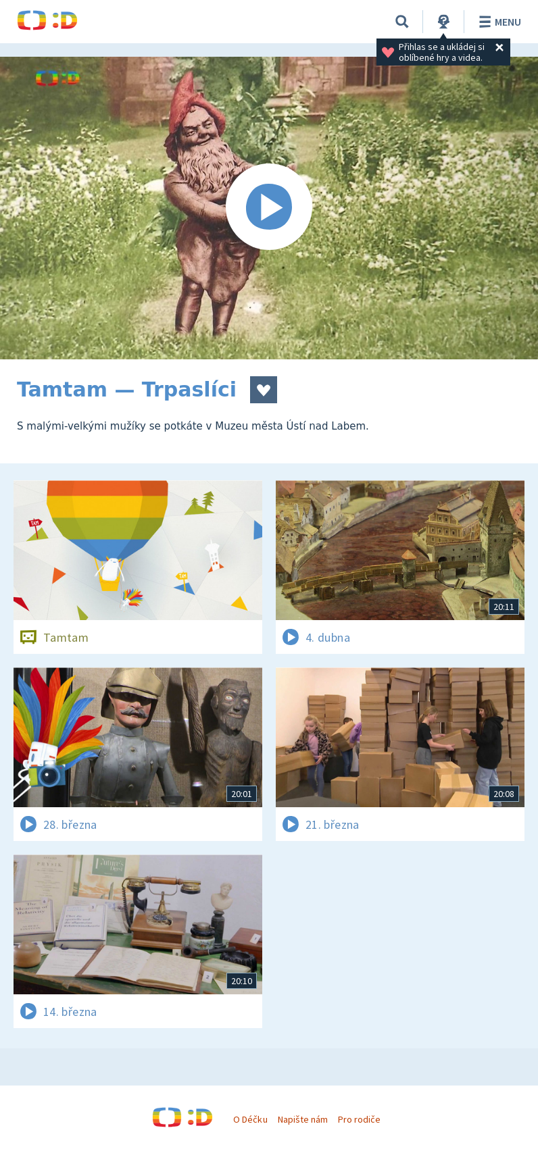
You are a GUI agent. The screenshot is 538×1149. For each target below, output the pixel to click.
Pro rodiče (359, 1119)
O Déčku (250, 1119)
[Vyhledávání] (402, 21)
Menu (497, 21)
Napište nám (303, 1119)
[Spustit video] (269, 208)
